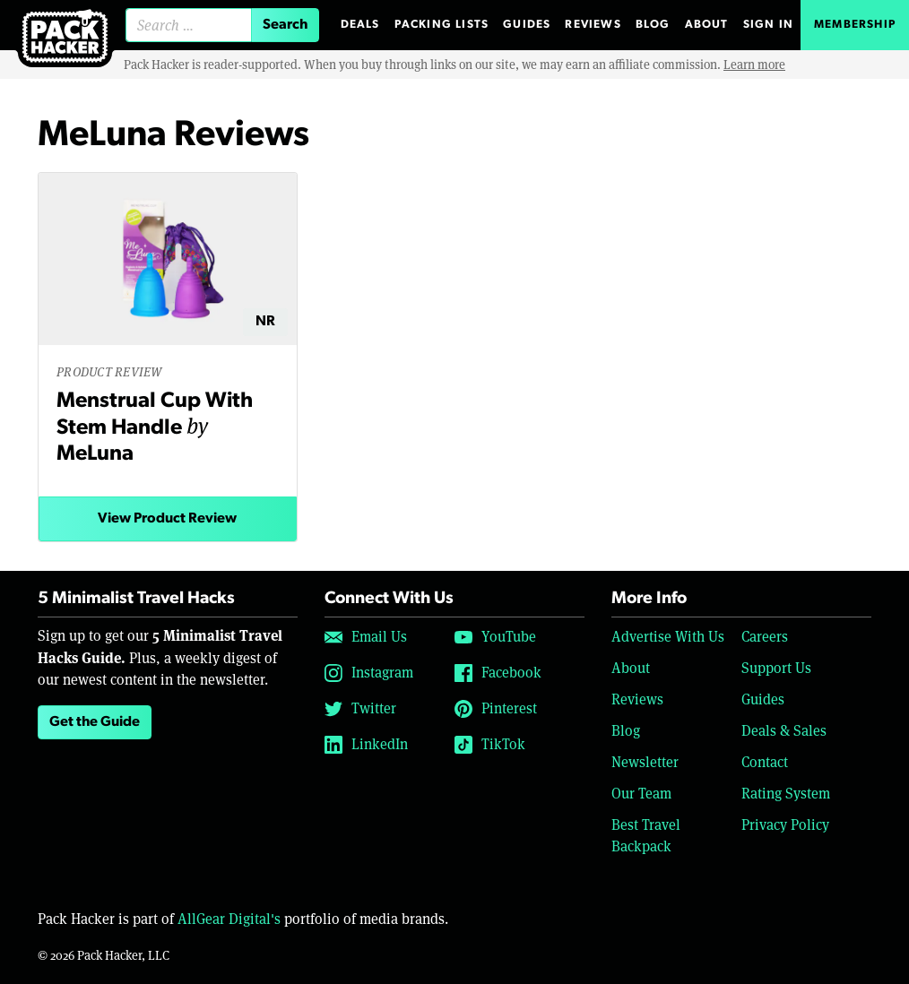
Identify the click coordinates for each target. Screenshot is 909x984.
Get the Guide (94, 722)
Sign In (768, 24)
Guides (526, 24)
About (707, 24)
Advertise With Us (667, 636)
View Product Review (167, 519)
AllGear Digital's (229, 919)
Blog (653, 24)
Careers (764, 636)
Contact (764, 762)
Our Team (641, 793)
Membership (855, 24)
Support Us (776, 668)
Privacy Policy (785, 825)
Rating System (785, 793)
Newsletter (645, 762)
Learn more (754, 64)
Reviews (592, 24)
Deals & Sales (784, 730)
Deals (360, 24)
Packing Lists (441, 24)
